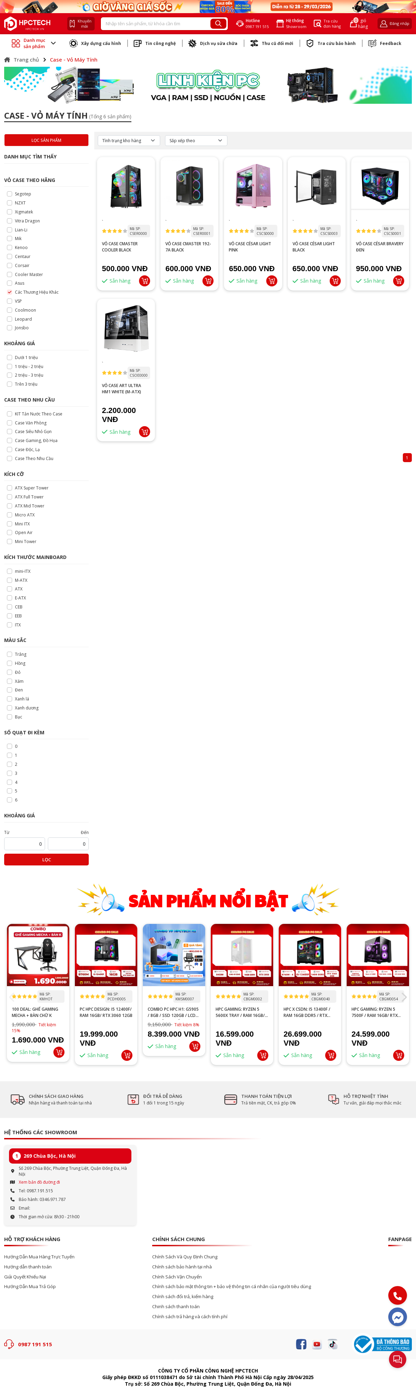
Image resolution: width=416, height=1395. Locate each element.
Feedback (384, 43)
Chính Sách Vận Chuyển (177, 1277)
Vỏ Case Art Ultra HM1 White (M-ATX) (121, 389)
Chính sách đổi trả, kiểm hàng (182, 1297)
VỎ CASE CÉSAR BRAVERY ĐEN (380, 247)
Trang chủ (21, 59)
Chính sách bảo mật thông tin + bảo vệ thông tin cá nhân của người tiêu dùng (231, 1287)
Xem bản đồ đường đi (39, 1182)
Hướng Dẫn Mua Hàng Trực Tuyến (39, 1257)
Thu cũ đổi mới (271, 43)
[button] (403, 997)
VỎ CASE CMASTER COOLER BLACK (120, 247)
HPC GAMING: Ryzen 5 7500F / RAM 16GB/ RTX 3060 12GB (375, 1012)
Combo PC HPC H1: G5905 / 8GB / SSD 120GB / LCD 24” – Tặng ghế (173, 1012)
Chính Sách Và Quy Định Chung (184, 1257)
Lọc (46, 859)
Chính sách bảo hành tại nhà (182, 1267)
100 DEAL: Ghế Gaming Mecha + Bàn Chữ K (35, 1012)
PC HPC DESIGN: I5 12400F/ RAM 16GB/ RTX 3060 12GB (106, 1012)
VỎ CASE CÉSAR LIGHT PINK (250, 247)
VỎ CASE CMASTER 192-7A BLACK (188, 247)
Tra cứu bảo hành (331, 43)
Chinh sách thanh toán (176, 1307)
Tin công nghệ (154, 43)
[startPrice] (24, 843)
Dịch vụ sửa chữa (212, 43)
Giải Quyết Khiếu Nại (25, 1277)
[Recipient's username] (155, 24)
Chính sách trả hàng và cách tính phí (189, 1317)
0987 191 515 (35, 1344)
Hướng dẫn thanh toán (28, 1267)
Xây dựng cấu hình (95, 43)
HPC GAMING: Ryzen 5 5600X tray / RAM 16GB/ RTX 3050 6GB (240, 1012)
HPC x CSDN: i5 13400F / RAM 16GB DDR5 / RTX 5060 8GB (307, 1012)
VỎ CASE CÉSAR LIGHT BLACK (314, 247)
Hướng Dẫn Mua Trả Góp (30, 1287)
